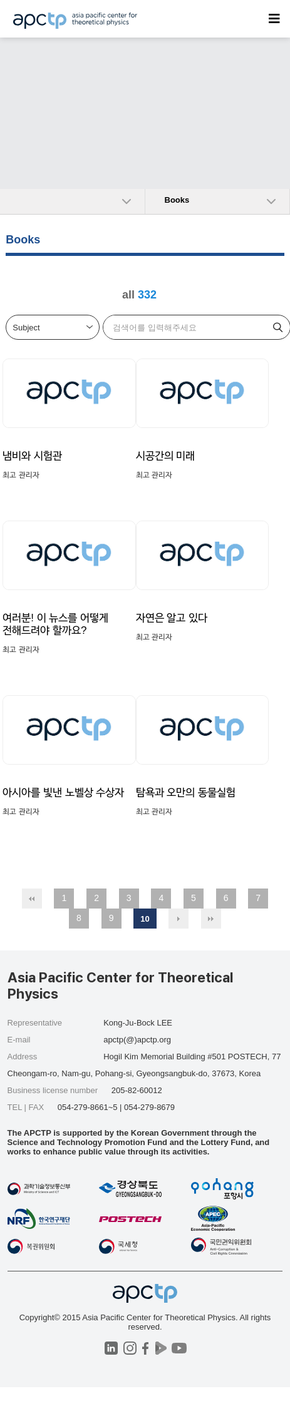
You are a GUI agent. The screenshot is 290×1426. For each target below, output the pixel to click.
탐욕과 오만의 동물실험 (186, 792)
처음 (32, 899)
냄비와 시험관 (32, 456)
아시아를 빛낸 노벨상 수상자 (63, 792)
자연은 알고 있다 (171, 618)
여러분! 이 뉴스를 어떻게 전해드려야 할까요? (55, 624)
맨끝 (211, 919)
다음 (178, 919)
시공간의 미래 (165, 456)
